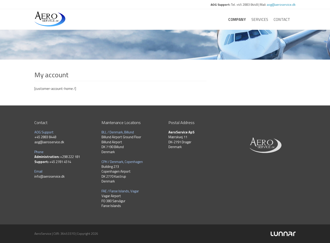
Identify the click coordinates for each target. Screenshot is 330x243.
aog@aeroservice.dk (281, 4)
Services (259, 19)
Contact (282, 19)
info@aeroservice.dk (49, 176)
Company (237, 19)
